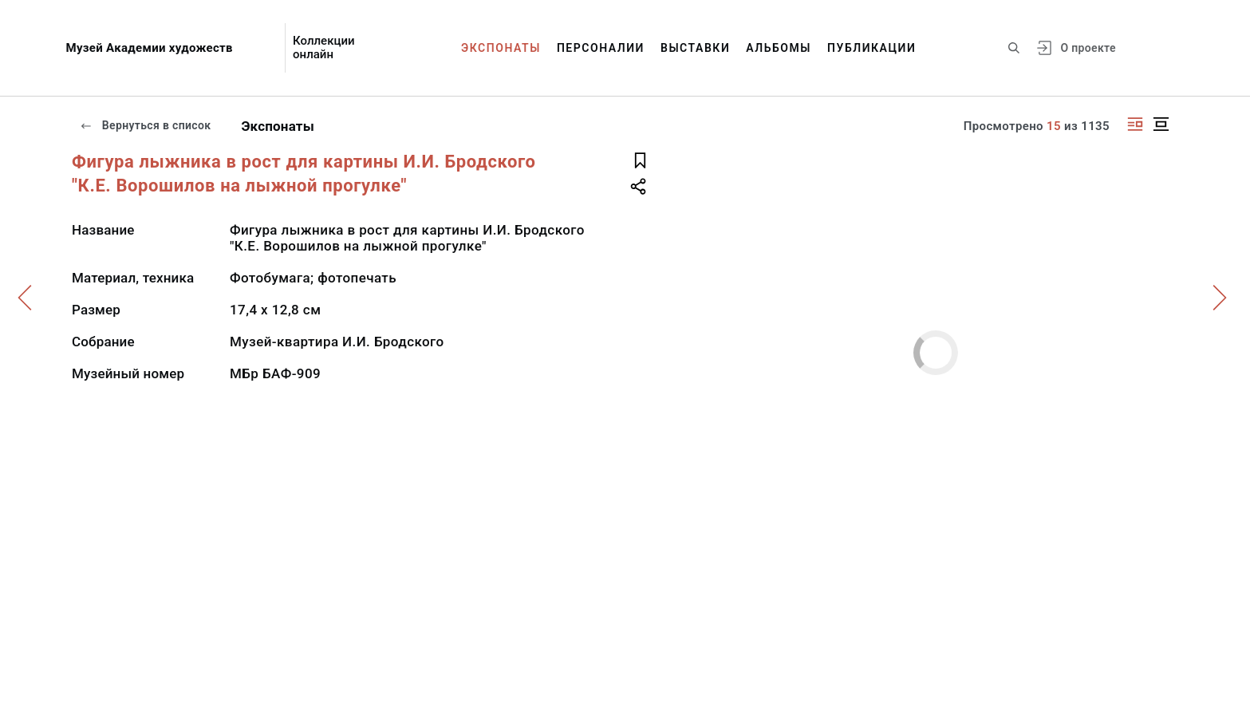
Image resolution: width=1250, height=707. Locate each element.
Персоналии (601, 47)
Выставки (695, 47)
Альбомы (778, 47)
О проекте (1087, 47)
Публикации (871, 47)
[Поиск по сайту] (1014, 48)
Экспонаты (501, 47)
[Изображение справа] (1135, 124)
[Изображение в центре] (1160, 124)
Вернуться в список (145, 125)
